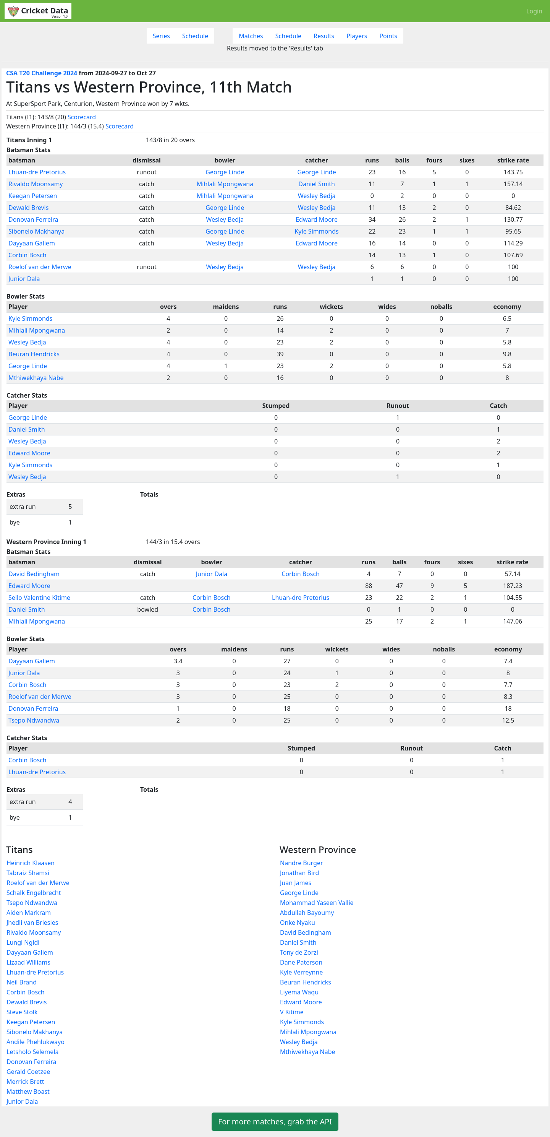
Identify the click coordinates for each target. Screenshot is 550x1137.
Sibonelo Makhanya (36, 231)
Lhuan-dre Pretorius (37, 172)
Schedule (195, 36)
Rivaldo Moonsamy (35, 184)
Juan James (295, 883)
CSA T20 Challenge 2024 (41, 73)
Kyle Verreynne (301, 972)
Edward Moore (317, 219)
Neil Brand (21, 982)
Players (356, 36)
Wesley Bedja (317, 196)
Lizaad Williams (28, 962)
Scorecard (82, 117)
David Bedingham (34, 574)
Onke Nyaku (297, 922)
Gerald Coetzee (28, 1071)
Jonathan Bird (299, 873)
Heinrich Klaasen (30, 863)
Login (534, 11)
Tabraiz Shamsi (27, 873)
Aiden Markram (28, 912)
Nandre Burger (301, 863)
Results (324, 36)
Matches (251, 36)
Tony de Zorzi (299, 952)
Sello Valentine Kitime (39, 597)
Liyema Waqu (299, 992)
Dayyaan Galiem (31, 243)
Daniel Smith (316, 184)
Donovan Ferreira (33, 219)
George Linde (224, 172)
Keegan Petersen (32, 196)
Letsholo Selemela (32, 1052)
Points (388, 36)
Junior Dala (24, 279)
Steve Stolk (22, 1012)
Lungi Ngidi (22, 942)
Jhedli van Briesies (32, 922)
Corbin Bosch (27, 255)
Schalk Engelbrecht (33, 892)
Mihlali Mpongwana (225, 184)
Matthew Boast (28, 1091)
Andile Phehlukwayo (35, 1042)
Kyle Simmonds (316, 231)
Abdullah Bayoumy (307, 912)
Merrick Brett (25, 1081)
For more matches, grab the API (275, 1121)
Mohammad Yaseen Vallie (317, 902)
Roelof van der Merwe (39, 267)
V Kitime (292, 1012)
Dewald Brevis (28, 207)
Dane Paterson (301, 962)
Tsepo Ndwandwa (33, 720)
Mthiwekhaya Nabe (36, 378)
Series (161, 36)
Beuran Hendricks (34, 354)
